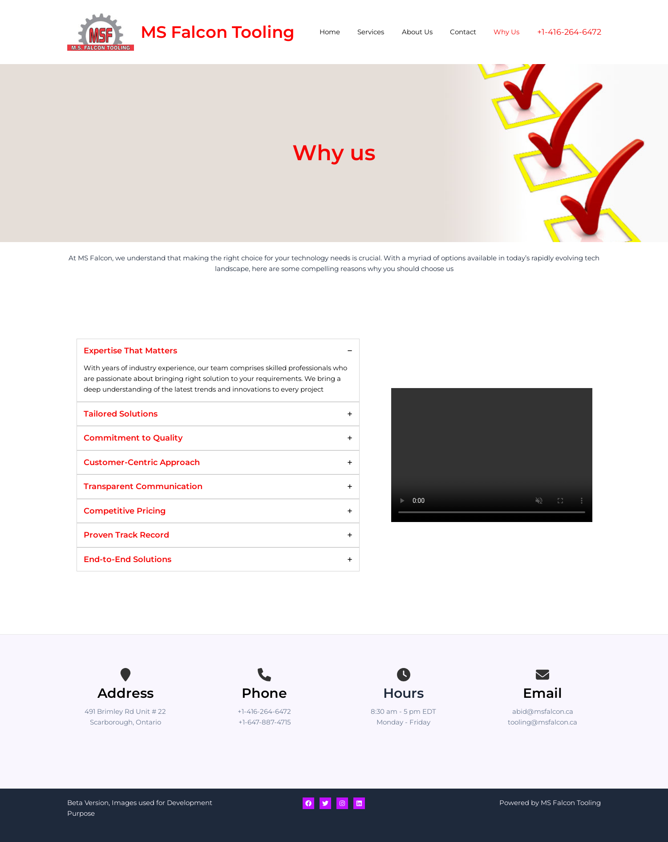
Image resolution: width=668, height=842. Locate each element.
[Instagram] (342, 803)
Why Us (509, 32)
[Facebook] (308, 803)
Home (348, 32)
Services (385, 32)
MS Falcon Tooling (218, 32)
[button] (569, 32)
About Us (427, 32)
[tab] (218, 370)
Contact (469, 32)
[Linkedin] (359, 803)
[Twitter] (325, 803)
